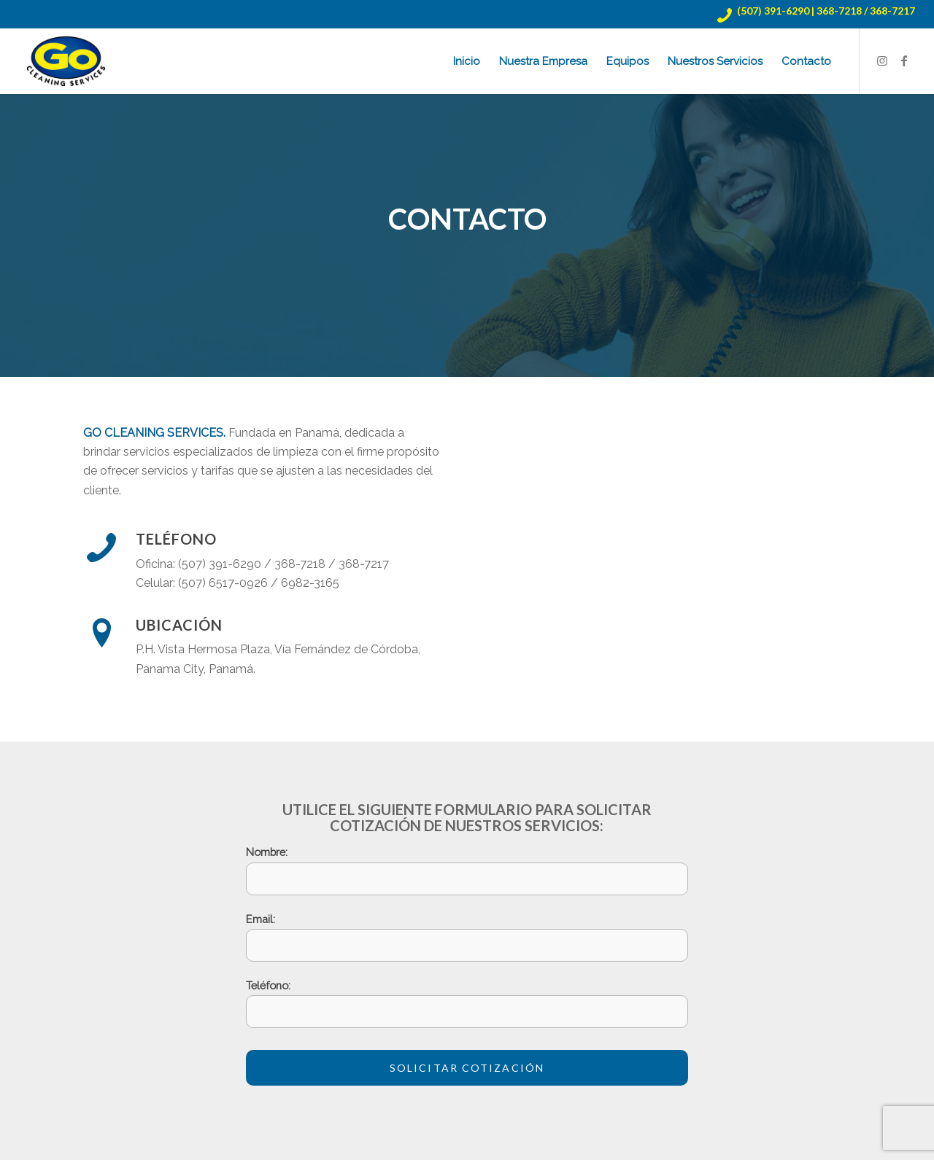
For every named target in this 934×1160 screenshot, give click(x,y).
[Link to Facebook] (904, 60)
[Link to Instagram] (882, 60)
